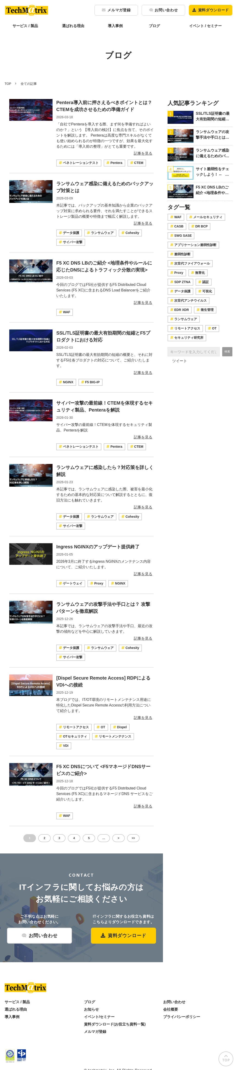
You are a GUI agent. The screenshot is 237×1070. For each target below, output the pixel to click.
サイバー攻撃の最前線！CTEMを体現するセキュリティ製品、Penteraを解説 (104, 406)
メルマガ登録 (119, 10)
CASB (177, 226)
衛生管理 (205, 310)
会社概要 (170, 1009)
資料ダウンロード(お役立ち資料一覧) (115, 1024)
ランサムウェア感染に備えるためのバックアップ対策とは (104, 187)
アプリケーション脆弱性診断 (193, 245)
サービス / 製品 (25, 26)
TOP (8, 84)
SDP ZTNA (180, 282)
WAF (64, 312)
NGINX (66, 382)
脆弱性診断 (180, 254)
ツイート (179, 361)
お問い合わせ (166, 10)
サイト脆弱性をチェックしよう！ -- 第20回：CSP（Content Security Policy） (212, 172)
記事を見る (143, 153)
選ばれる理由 (73, 26)
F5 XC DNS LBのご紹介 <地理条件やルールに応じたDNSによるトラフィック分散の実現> (104, 266)
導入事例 (115, 26)
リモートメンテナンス (113, 736)
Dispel (120, 727)
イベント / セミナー (205, 26)
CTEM (136, 163)
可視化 (205, 291)
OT (101, 727)
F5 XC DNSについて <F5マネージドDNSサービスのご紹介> (103, 770)
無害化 (198, 273)
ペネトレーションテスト (79, 163)
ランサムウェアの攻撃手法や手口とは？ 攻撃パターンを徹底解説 (103, 608)
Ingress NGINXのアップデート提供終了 (98, 546)
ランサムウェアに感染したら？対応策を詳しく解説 (104, 471)
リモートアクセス (74, 727)
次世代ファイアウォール (190, 263)
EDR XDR (179, 310)
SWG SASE (181, 235)
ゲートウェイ (70, 583)
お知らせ (91, 1009)
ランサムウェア (100, 233)
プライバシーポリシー (181, 1017)
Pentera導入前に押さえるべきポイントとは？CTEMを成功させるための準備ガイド (104, 106)
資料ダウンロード (213, 10)
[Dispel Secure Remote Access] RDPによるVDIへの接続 (103, 681)
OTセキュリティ (73, 736)
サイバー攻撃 (70, 242)
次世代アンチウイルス (188, 300)
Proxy (96, 583)
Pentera (114, 163)
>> (133, 838)
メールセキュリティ (205, 217)
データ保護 (69, 233)
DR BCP (199, 226)
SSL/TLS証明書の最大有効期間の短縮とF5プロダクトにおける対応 (103, 336)
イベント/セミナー (99, 1017)
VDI (63, 745)
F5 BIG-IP (90, 382)
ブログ (154, 26)
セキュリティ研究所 (186, 337)
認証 (203, 282)
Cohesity (130, 233)
